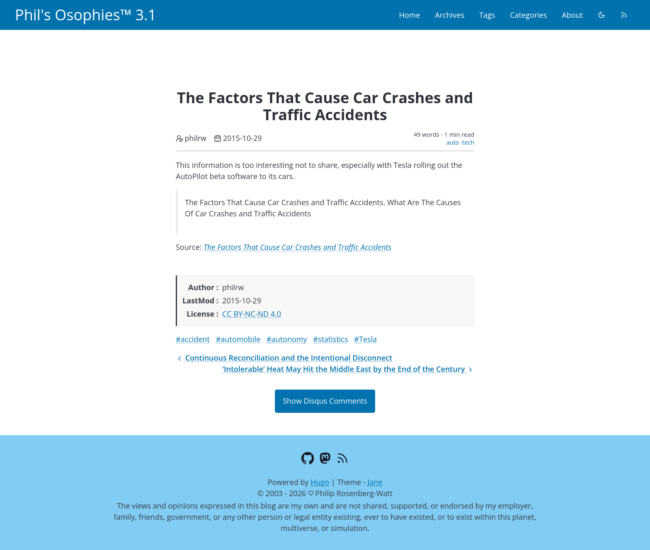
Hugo (319, 482)
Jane (374, 482)
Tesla (368, 339)
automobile (240, 339)
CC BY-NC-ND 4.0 (251, 314)
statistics (333, 339)
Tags (487, 15)
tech (468, 142)
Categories (528, 15)
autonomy (289, 339)
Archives (449, 15)
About (572, 15)
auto (452, 142)
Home (409, 15)
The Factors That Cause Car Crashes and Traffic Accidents (297, 247)
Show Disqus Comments (325, 401)
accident (195, 339)
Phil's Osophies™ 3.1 (85, 15)
